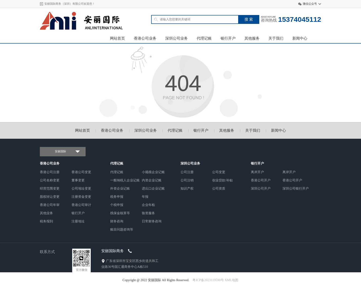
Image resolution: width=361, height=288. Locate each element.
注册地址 (78, 221)
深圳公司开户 (261, 188)
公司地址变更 (81, 188)
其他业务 (46, 213)
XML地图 (231, 280)
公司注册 (187, 172)
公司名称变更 (50, 180)
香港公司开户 (261, 180)
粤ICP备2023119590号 (208, 280)
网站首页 (117, 38)
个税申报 (116, 205)
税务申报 (116, 196)
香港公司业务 (145, 38)
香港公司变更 (81, 172)
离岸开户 (257, 172)
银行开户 (228, 38)
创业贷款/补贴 (222, 180)
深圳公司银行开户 (295, 188)
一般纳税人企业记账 (125, 180)
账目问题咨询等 (121, 229)
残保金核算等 (120, 213)
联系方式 (47, 252)
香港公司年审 (50, 205)
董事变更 (78, 180)
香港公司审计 (81, 205)
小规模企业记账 (153, 172)
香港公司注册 (50, 172)
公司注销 (187, 180)
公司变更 (218, 172)
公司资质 (218, 188)
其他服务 (251, 38)
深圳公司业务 (176, 38)
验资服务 (148, 213)
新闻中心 (299, 38)
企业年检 (148, 205)
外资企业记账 (120, 188)
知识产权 (187, 188)
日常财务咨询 (152, 221)
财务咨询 (116, 221)
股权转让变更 (50, 196)
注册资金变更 (81, 196)
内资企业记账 (152, 180)
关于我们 (275, 38)
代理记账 (204, 38)
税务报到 (46, 221)
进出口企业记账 (153, 188)
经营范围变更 (50, 188)
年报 (145, 196)
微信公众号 (310, 3)
